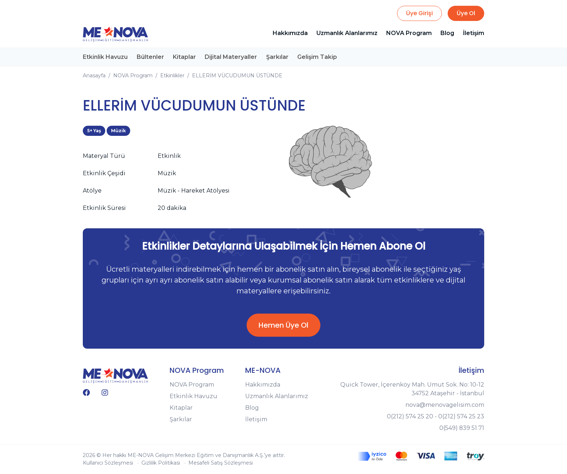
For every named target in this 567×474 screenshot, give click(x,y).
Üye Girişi (419, 13)
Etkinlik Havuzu (105, 56)
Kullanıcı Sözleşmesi (108, 463)
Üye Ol (466, 13)
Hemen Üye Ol (283, 325)
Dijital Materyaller (230, 56)
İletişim (473, 33)
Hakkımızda (290, 33)
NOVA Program (409, 33)
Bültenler (150, 56)
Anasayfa (94, 75)
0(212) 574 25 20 (410, 416)
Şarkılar (276, 56)
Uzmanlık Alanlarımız (347, 33)
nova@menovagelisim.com (444, 404)
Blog (447, 33)
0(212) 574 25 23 (461, 416)
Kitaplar (184, 56)
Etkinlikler (172, 75)
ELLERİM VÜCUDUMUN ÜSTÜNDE (237, 75)
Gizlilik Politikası (160, 463)
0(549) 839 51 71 (461, 428)
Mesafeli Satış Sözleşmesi (220, 463)
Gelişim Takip (316, 56)
